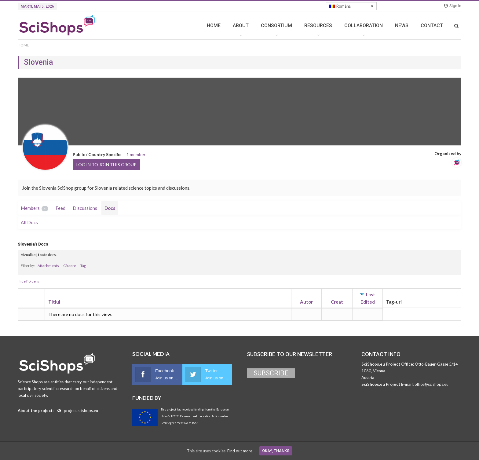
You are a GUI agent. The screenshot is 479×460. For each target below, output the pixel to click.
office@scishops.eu (431, 384)
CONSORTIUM (276, 25)
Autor (306, 302)
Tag (83, 265)
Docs (109, 208)
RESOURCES (318, 25)
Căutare (69, 265)
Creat (337, 302)
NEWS (401, 25)
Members (34, 208)
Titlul (54, 302)
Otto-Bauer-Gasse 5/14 (436, 364)
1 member (135, 154)
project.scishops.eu (81, 410)
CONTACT (432, 25)
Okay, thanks (275, 450)
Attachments (48, 265)
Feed (60, 208)
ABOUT (241, 25)
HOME (214, 25)
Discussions (85, 208)
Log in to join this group (106, 164)
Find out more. (240, 450)
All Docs (29, 222)
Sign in (452, 5)
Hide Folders (28, 281)
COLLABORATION (363, 25)
